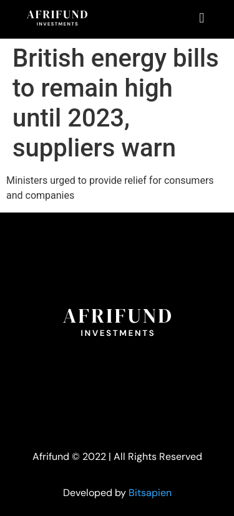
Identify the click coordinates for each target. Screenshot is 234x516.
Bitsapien (150, 492)
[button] (202, 17)
